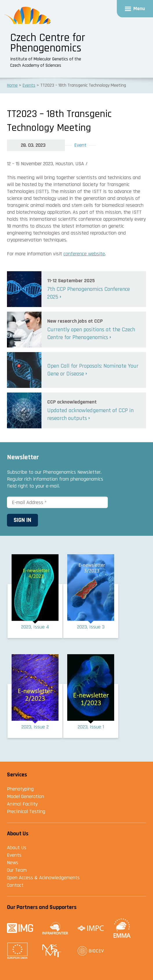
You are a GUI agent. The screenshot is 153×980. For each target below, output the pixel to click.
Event (80, 145)
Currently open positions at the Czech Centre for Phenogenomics (91, 333)
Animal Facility (22, 804)
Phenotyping (20, 789)
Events (14, 855)
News (12, 862)
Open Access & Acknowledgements (43, 877)
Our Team (17, 870)
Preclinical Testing (26, 811)
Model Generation (25, 796)
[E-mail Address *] (57, 502)
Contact (15, 885)
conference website (84, 253)
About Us (16, 847)
